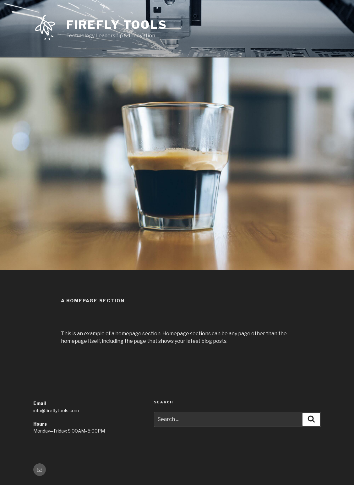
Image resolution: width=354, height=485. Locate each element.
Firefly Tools (116, 25)
